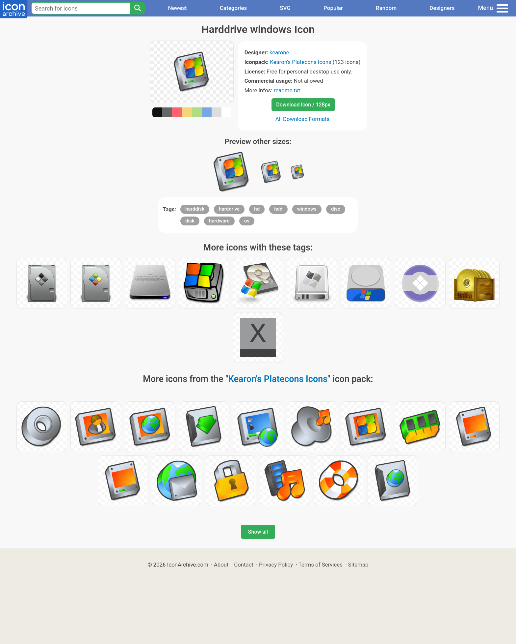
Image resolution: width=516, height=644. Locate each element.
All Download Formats (302, 119)
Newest (177, 8)
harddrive (229, 209)
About (221, 564)
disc (335, 209)
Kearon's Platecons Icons (300, 62)
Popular (333, 8)
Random (386, 8)
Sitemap (358, 564)
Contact (243, 564)
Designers (441, 8)
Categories (233, 8)
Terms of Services (320, 564)
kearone (279, 52)
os (246, 221)
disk (189, 221)
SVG (285, 8)
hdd (278, 209)
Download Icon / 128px (303, 105)
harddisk (194, 209)
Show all (258, 532)
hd (257, 209)
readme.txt (287, 90)
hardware (219, 221)
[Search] (137, 8)
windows (307, 209)
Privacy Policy (276, 564)
